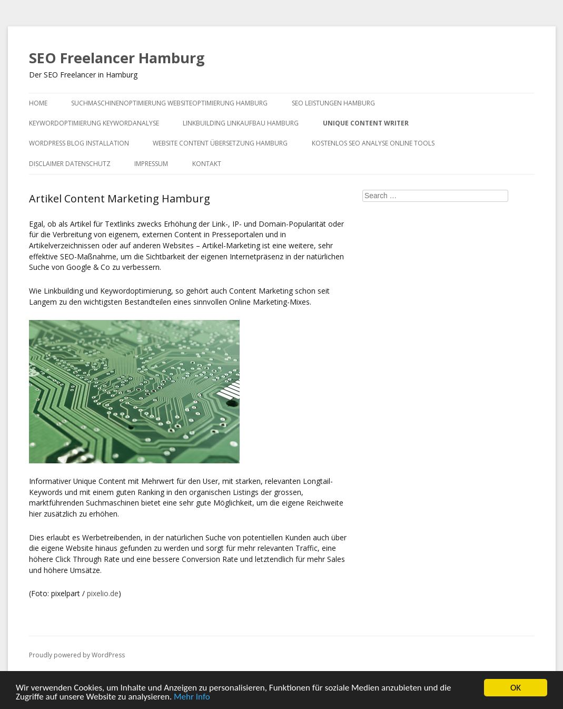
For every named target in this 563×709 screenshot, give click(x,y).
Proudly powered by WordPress (77, 654)
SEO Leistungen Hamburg (333, 103)
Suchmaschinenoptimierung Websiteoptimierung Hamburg (169, 103)
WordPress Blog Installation (79, 143)
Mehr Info (192, 697)
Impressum (151, 163)
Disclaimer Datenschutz (70, 163)
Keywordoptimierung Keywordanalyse (94, 123)
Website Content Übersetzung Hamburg (220, 143)
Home (38, 103)
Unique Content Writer (366, 123)
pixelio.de (102, 593)
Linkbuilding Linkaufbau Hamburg (241, 123)
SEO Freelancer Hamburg (117, 57)
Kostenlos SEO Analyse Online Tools (373, 143)
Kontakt (206, 163)
